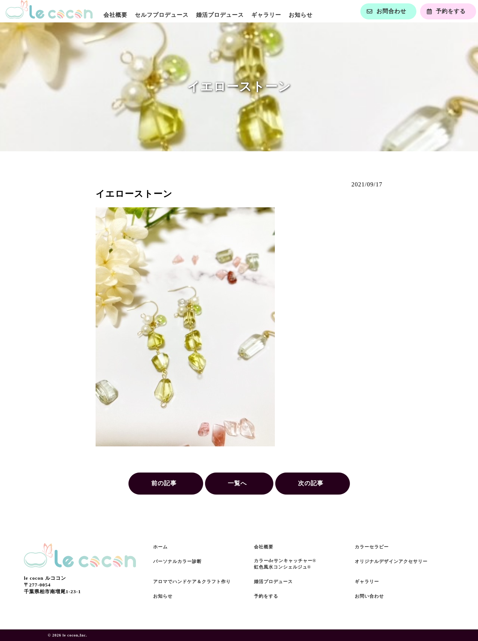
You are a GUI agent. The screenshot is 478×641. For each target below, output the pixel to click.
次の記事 (310, 483)
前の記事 (164, 483)
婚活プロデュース (220, 15)
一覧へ (237, 483)
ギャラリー (266, 15)
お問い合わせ (369, 596)
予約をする (266, 596)
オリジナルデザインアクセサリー (391, 561)
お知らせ (301, 15)
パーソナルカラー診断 (177, 561)
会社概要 (115, 15)
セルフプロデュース (162, 15)
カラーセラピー (372, 546)
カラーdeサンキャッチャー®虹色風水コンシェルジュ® (285, 564)
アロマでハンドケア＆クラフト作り (192, 581)
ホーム (160, 546)
